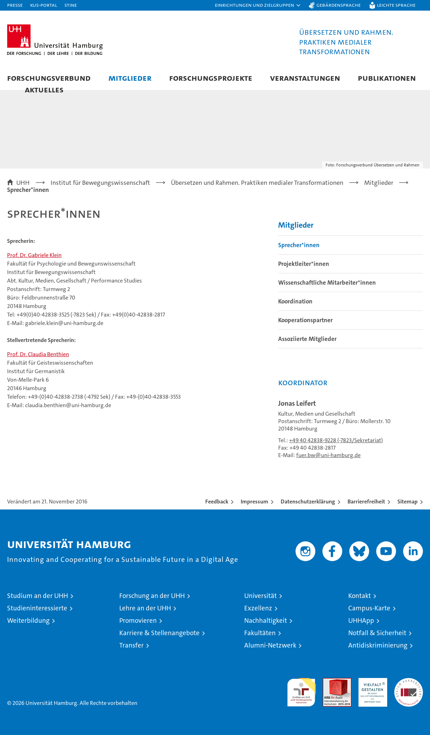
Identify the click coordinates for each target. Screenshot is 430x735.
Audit (329, 681)
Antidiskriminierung (377, 645)
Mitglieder (129, 78)
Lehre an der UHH (145, 608)
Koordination (295, 301)
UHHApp (361, 620)
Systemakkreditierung (408, 681)
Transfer (131, 645)
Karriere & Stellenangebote (159, 632)
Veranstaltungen (305, 78)
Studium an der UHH (37, 595)
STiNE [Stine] (70, 4)
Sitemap (407, 501)
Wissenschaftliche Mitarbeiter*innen (327, 282)
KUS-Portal (43, 4)
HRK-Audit (371, 681)
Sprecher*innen (299, 245)
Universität (260, 595)
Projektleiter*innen (303, 264)
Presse (15, 4)
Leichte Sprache (396, 4)
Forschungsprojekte (210, 78)
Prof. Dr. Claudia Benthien (38, 354)
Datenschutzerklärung (308, 501)
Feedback (216, 501)
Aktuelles (44, 89)
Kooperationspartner (305, 320)
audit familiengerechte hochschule (301, 689)
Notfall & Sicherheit (377, 632)
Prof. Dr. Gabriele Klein (34, 255)
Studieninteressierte (37, 608)
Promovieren (138, 620)
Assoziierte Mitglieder (307, 339)
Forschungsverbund (49, 78)
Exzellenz (258, 608)
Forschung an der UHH (152, 595)
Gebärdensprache (338, 4)
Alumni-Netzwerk (270, 645)
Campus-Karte (369, 608)
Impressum (254, 501)
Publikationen (387, 78)
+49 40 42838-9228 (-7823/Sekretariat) (336, 440)
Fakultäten (260, 632)
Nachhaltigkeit (265, 620)
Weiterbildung (28, 620)
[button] (258, 5)
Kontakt (359, 595)
